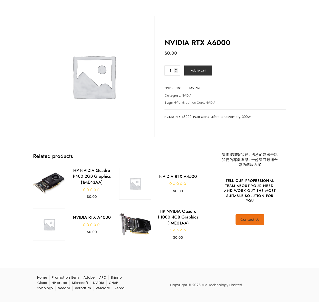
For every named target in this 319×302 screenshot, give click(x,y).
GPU (177, 102)
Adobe (89, 277)
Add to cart (198, 70)
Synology (45, 288)
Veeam (64, 288)
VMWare (103, 288)
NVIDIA (186, 95)
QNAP (113, 282)
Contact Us (250, 219)
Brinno (116, 277)
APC (102, 277)
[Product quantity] (172, 71)
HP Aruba (59, 282)
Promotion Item (65, 277)
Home (42, 277)
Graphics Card (193, 102)
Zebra (120, 288)
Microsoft (80, 282)
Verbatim (83, 288)
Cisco (42, 282)
